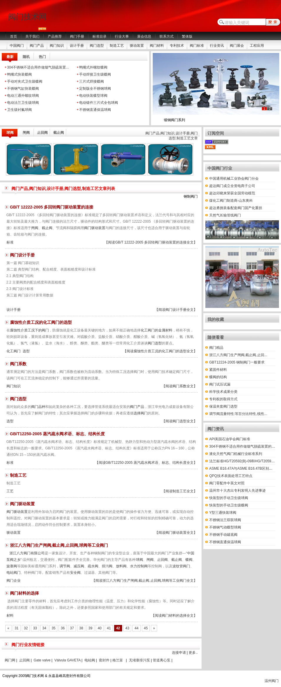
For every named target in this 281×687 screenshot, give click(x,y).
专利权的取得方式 (223, 399)
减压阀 (79, 566)
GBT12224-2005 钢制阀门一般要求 (237, 362)
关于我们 (32, 36)
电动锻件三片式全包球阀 (98, 103)
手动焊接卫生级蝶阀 (95, 74)
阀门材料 (157, 46)
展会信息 (144, 36)
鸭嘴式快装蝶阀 (19, 74)
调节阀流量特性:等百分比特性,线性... (238, 414)
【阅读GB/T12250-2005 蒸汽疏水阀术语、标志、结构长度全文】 (146, 463)
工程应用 (257, 46)
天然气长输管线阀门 (225, 215)
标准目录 (99, 36)
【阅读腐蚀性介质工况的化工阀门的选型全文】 (160, 351)
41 (109, 628)
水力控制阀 (139, 566)
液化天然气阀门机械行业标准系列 (235, 454)
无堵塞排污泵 (139, 660)
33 (35, 628)
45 (146, 628)
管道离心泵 (161, 660)
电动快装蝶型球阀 (93, 96)
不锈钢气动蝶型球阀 (225, 527)
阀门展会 (237, 46)
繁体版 (187, 36)
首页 (13, 36)
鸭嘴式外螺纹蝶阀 (93, 67)
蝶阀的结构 (218, 377)
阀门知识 (57, 46)
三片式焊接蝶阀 (91, 81)
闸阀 (34, 228)
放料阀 (121, 566)
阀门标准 (197, 46)
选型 (26, 351)
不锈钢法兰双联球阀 (225, 520)
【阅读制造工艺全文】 (179, 491)
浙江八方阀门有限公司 (27, 553)
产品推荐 (55, 36)
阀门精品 (216, 348)
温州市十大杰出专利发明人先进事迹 (237, 490)
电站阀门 (13, 573)
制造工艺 (117, 46)
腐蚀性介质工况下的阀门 (29, 330)
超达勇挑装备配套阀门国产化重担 (235, 208)
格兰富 (117, 660)
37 (72, 628)
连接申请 (179, 653)
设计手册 (77, 46)
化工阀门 (13, 351)
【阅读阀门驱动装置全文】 (176, 533)
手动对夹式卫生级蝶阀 (24, 81)
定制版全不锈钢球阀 (95, 88)
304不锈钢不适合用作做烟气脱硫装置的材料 (244, 446)
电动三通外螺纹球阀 (23, 96)
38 (81, 628)
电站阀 (89, 660)
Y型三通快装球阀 (222, 513)
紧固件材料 (218, 370)
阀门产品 (37, 46)
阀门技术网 (27, 16)
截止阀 (47, 228)
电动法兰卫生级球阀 (23, 103)
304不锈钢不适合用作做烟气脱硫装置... (38, 67)
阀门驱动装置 (94, 228)
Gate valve (42, 660)
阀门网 (10, 660)
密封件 (104, 660)
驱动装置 (137, 46)
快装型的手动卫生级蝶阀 (228, 505)
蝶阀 (188, 560)
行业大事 (122, 36)
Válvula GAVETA (67, 660)
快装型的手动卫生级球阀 (228, 498)
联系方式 (166, 36)
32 (26, 628)
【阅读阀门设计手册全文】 (176, 310)
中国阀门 (17, 46)
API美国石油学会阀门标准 (229, 439)
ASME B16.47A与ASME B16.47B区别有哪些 (244, 468)
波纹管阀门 (181, 566)
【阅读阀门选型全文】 (179, 421)
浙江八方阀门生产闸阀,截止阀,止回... (238, 355)
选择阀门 (141, 413)
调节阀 (64, 566)
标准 (10, 242)
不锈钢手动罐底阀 (223, 535)
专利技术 (177, 46)
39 (90, 628)
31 (17, 628)
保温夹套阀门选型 (223, 406)
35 (53, 628)
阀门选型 (97, 46)
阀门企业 (13, 580)
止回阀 (162, 560)
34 (44, 628)
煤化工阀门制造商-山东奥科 (231, 201)
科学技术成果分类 (223, 392)
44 (136, 628)
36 (62, 628)
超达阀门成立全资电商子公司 (232, 186)
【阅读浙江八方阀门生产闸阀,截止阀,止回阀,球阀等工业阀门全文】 (144, 580)
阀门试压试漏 (219, 384)
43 (127, 628)
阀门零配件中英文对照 (227, 483)
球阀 (139, 560)
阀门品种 (38, 407)
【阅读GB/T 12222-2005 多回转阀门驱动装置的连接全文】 (150, 242)
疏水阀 (93, 566)
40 (100, 628)
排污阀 (107, 566)
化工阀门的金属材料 (156, 330)
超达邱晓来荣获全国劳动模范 (232, 193)
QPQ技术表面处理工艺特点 (230, 476)
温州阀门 (272, 681)
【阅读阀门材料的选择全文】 (174, 615)
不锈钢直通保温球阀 (95, 110)
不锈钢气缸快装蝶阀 (23, 88)
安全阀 (75, 573)
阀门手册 (77, 36)
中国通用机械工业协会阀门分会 (234, 178)
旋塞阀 (11, 566)
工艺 (10, 491)
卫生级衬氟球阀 (19, 110)
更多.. (193, 653)
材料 (10, 615)
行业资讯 (217, 46)
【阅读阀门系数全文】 (179, 386)
